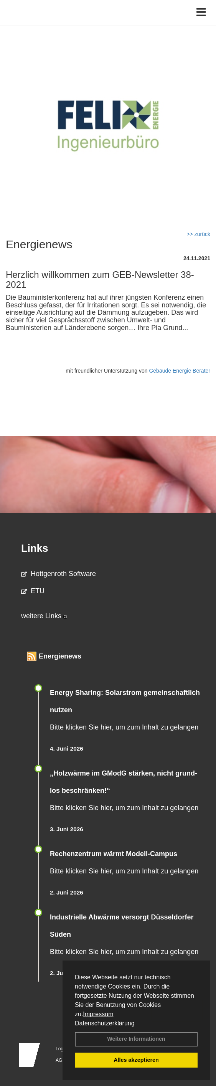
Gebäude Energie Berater (179, 371)
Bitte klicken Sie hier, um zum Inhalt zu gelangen (124, 727)
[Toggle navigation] (201, 12)
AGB (60, 1060)
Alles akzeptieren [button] (136, 1060)
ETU (33, 591)
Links (34, 548)
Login (61, 1048)
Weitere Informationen (136, 1039)
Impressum (98, 1014)
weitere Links (44, 616)
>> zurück (198, 234)
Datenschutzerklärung (105, 1023)
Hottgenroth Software (58, 574)
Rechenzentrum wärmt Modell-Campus (113, 854)
